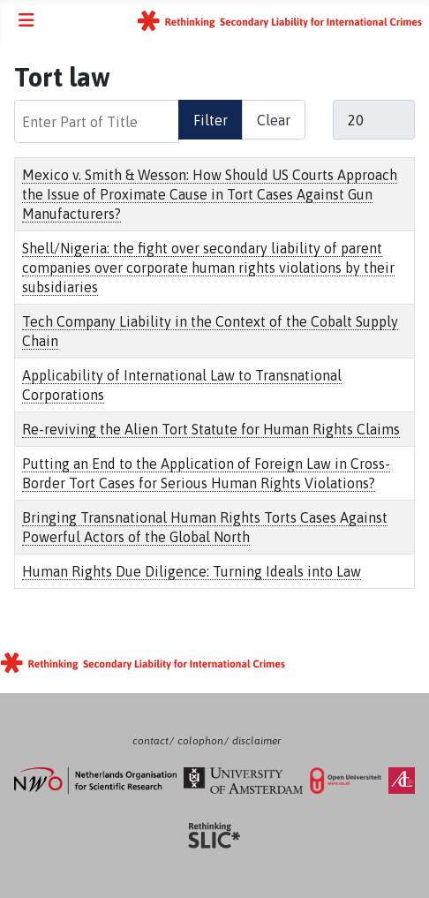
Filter (210, 120)
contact (150, 741)
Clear (273, 120)
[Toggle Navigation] (26, 20)
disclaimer (256, 741)
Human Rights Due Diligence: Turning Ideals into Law (191, 571)
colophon (200, 741)
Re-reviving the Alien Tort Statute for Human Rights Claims (211, 429)
